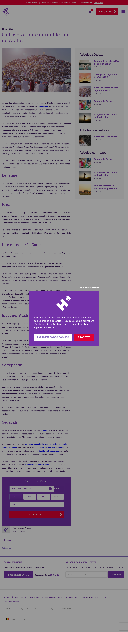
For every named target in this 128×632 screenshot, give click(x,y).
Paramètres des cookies (53, 337)
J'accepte (84, 337)
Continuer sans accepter (89, 287)
